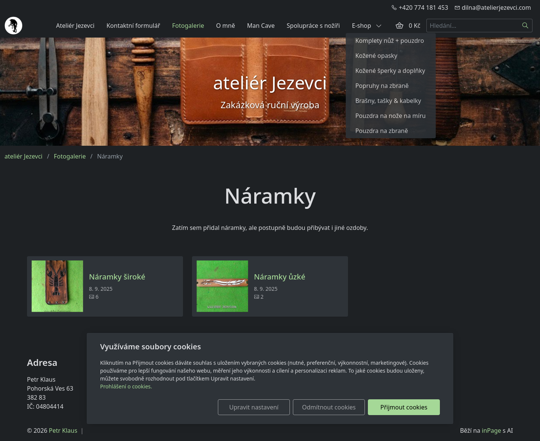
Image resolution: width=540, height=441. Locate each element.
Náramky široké (117, 277)
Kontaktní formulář (133, 25)
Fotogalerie (188, 25)
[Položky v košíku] (399, 25)
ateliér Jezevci (23, 156)
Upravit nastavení (253, 407)
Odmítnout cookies (329, 407)
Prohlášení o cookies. (126, 386)
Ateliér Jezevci (75, 25)
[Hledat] (525, 25)
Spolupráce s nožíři (313, 25)
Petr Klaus (63, 430)
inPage (491, 430)
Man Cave (261, 25)
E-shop (366, 25)
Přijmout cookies (403, 407)
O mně (225, 25)
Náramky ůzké (279, 277)
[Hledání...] (472, 25)
